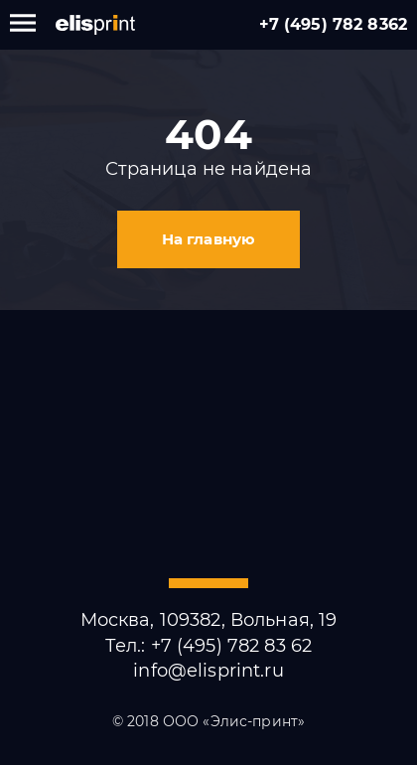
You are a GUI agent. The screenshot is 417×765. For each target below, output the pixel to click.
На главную (208, 239)
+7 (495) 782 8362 (333, 24)
